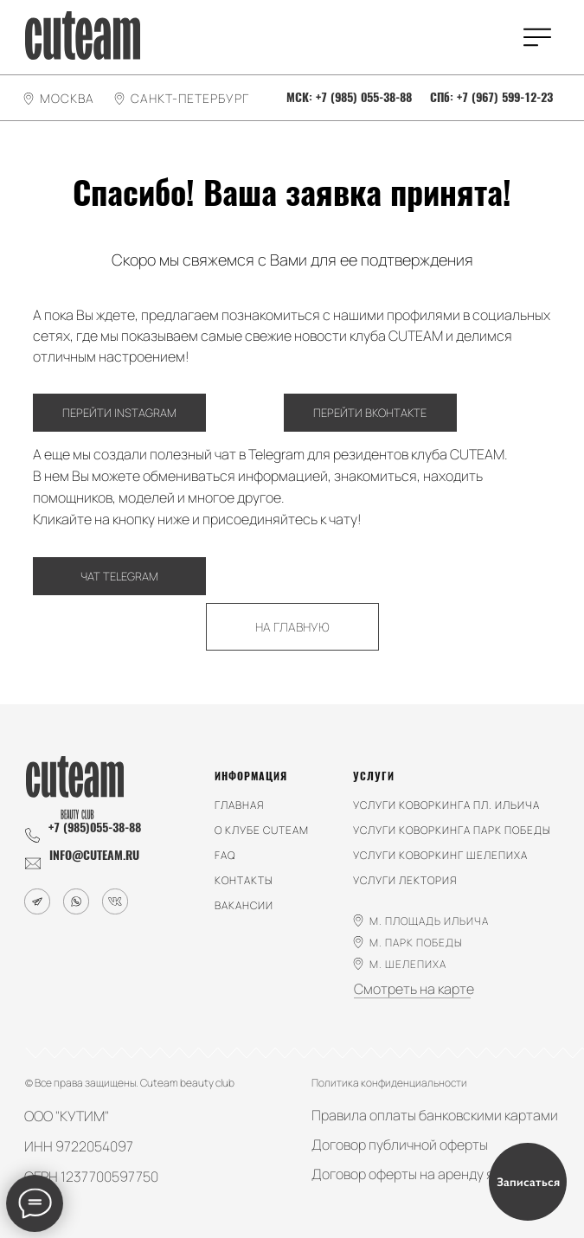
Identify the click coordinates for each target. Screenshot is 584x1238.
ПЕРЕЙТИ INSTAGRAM (119, 412)
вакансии (244, 905)
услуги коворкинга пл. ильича (446, 805)
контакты (244, 880)
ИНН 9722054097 (78, 1146)
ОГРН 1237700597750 (91, 1176)
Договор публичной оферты (399, 1144)
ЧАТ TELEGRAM (119, 576)
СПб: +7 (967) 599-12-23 (491, 97)
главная (239, 805)
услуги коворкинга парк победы (452, 830)
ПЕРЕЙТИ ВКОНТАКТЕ (370, 412)
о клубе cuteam (262, 830)
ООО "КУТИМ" (66, 1116)
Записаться (528, 1182)
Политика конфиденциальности (389, 1082)
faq (225, 855)
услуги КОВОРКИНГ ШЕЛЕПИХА (440, 855)
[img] (82, 35)
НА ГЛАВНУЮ (292, 627)
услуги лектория (405, 880)
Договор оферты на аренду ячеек (417, 1173)
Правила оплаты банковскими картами (434, 1115)
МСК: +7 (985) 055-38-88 (349, 97)
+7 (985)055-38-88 (94, 827)
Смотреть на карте (414, 988)
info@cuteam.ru (94, 855)
